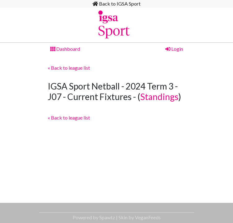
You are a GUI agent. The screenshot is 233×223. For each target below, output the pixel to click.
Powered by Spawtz (94, 217)
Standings (159, 96)
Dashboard (65, 49)
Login (174, 49)
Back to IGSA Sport (116, 4)
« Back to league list (69, 68)
